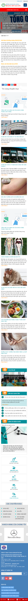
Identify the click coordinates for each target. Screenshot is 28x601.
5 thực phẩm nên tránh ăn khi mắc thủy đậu (15, 416)
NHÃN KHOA (5, 517)
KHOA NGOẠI (20, 508)
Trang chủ (4, 32)
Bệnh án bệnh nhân (14, 421)
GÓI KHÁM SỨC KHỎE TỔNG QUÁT (10, 596)
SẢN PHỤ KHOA (6, 511)
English (25, 1)
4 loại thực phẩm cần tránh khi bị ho (13, 413)
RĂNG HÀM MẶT (20, 514)
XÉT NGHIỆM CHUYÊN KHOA (19, 518)
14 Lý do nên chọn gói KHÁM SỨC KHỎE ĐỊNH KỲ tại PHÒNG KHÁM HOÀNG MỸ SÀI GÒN (15, 410)
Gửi (24, 573)
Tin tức (11, 32)
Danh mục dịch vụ (17, 10)
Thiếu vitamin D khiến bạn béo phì (10, 257)
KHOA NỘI (5, 508)
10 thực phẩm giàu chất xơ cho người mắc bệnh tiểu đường (15, 408)
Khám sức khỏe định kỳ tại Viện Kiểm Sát (12, 136)
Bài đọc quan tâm (14, 393)
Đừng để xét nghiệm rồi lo (8, 425)
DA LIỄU (18, 511)
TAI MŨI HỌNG (6, 514)
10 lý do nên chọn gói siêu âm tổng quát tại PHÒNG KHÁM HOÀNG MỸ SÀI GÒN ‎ (15, 397)
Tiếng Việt (19, 1)
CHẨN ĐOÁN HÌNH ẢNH (7, 587)
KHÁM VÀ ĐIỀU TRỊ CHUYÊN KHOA (10, 593)
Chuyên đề (11, 370)
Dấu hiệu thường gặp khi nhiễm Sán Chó (12, 197)
